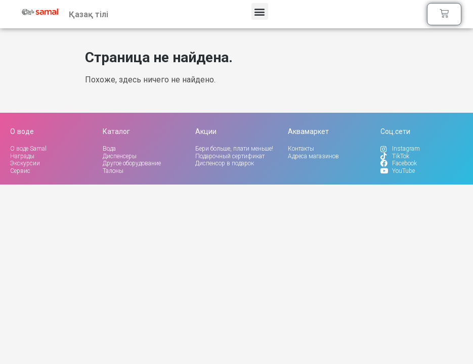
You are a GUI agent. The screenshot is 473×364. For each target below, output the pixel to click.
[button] (259, 12)
